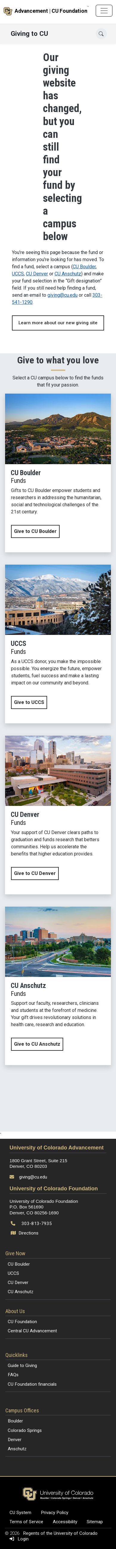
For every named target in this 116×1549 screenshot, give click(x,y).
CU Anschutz (68, 274)
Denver (14, 1439)
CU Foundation (22, 1321)
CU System (20, 1512)
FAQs (13, 1374)
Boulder (15, 1421)
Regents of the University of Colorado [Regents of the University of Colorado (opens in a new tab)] (60, 1533)
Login (18, 1539)
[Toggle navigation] (104, 11)
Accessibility (65, 1521)
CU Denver (37, 274)
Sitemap (95, 1521)
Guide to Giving (22, 1365)
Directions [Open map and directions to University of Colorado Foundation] (25, 1233)
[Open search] (101, 33)
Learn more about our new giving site (58, 322)
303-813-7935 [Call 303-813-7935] (36, 1223)
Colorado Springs (25, 1430)
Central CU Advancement (32, 1331)
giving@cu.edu (62, 295)
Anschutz (17, 1448)
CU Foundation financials (32, 1384)
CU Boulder (84, 266)
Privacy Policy (54, 1512)
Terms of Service (26, 1521)
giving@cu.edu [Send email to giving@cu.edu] (33, 1177)
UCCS (18, 274)
